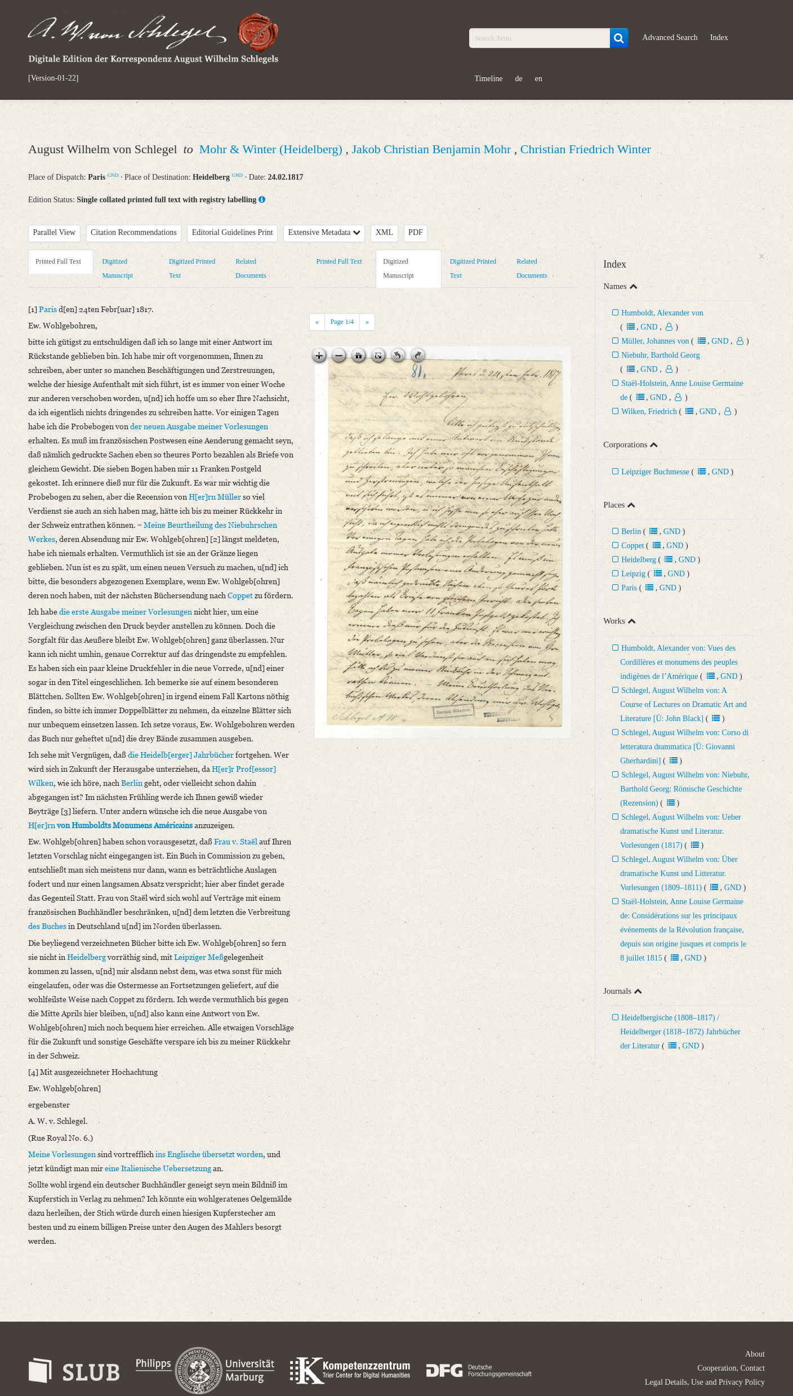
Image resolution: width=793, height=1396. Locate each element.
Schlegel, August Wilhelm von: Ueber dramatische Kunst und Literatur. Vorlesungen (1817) (680, 831)
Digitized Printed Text (192, 268)
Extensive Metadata (324, 232)
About (755, 1354)
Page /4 (342, 322)
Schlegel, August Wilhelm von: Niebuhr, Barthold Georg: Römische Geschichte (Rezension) (684, 789)
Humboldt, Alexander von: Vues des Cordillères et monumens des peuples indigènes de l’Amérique (679, 662)
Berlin (631, 531)
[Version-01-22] (53, 78)
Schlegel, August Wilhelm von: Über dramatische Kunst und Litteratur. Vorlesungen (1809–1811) (678, 873)
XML (384, 232)
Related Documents (250, 268)
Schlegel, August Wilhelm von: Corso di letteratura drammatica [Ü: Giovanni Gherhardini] (684, 746)
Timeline (489, 78)
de (519, 78)
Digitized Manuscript (117, 268)
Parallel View (54, 232)
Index (719, 37)
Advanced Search (670, 37)
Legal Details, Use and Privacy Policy (705, 1382)
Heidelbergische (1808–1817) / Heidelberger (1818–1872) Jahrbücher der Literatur (680, 1031)
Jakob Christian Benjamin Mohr (432, 149)
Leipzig (633, 574)
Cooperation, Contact (731, 1368)
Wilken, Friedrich (649, 411)
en (538, 78)
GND (113, 175)
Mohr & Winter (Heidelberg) (272, 149)
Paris (629, 588)
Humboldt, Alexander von (662, 313)
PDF (415, 232)
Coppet (632, 545)
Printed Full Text (58, 261)
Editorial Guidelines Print (232, 232)
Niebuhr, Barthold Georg (660, 355)
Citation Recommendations (134, 232)
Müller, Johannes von (655, 341)
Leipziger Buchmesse (655, 472)
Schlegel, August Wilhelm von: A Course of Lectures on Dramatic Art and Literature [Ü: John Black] (683, 704)
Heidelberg (638, 559)
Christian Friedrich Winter (585, 149)
